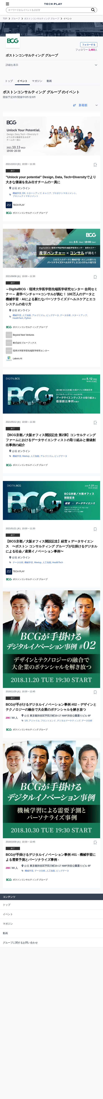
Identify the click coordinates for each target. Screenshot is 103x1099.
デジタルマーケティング (69, 720)
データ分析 (65, 315)
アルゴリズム (38, 315)
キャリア (47, 193)
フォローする (88, 44)
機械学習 (17, 193)
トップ (6, 904)
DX (23, 193)
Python (27, 318)
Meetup (25, 456)
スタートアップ (34, 193)
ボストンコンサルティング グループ (41, 18)
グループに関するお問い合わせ (20, 942)
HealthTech (18, 318)
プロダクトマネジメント (64, 193)
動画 (5, 933)
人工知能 (26, 315)
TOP (5, 18)
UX (26, 720)
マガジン (8, 923)
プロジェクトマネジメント (25, 196)
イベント (8, 914)
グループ (15, 18)
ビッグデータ (52, 315)
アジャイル (34, 720)
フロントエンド (48, 720)
